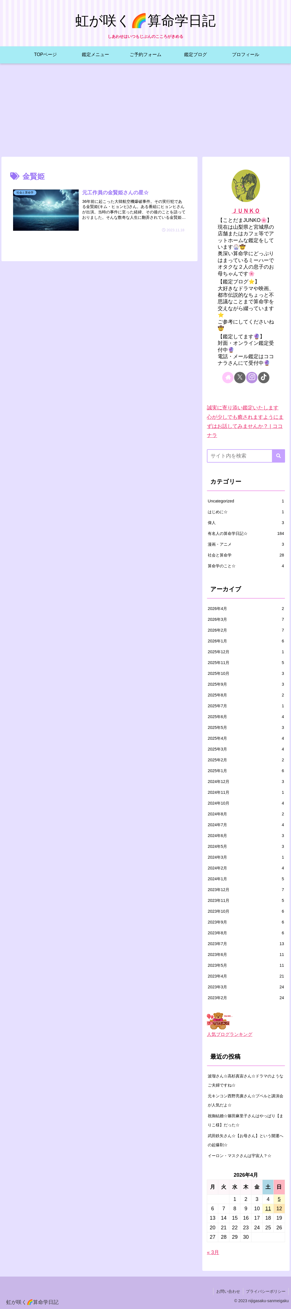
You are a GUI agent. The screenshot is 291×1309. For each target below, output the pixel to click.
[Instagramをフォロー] (251, 377)
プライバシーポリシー (266, 1291)
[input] (246, 456)
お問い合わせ (228, 1291)
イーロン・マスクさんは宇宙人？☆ (239, 1155)
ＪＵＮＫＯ (246, 211)
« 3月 (213, 1252)
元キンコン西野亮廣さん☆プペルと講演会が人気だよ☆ (245, 1100)
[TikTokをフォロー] (263, 377)
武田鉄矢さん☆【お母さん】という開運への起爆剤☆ (245, 1140)
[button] (278, 456)
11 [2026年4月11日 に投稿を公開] (268, 1208)
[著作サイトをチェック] (228, 377)
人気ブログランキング (229, 1034)
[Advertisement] (145, 110)
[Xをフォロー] (240, 377)
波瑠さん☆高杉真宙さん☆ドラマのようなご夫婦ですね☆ (245, 1080)
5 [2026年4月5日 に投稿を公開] (279, 1199)
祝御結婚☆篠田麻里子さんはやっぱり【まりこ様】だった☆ (245, 1120)
